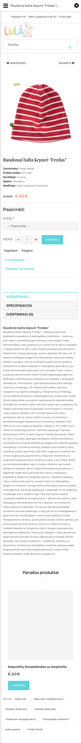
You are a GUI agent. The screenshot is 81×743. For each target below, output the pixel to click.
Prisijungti (65, 16)
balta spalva (13, 729)
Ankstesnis (16, 63)
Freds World (35, 729)
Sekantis (67, 63)
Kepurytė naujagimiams (48, 698)
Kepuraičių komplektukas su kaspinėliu (37, 667)
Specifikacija (19, 306)
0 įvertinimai (15, 260)
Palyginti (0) (18, 16)
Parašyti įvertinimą (20, 269)
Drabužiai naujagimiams (21, 719)
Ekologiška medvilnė (56, 719)
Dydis (7, 218)
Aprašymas (17, 297)
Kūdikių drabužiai (16, 708)
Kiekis (7, 239)
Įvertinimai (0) (19, 314)
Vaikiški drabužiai (44, 708)
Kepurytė (20, 698)
